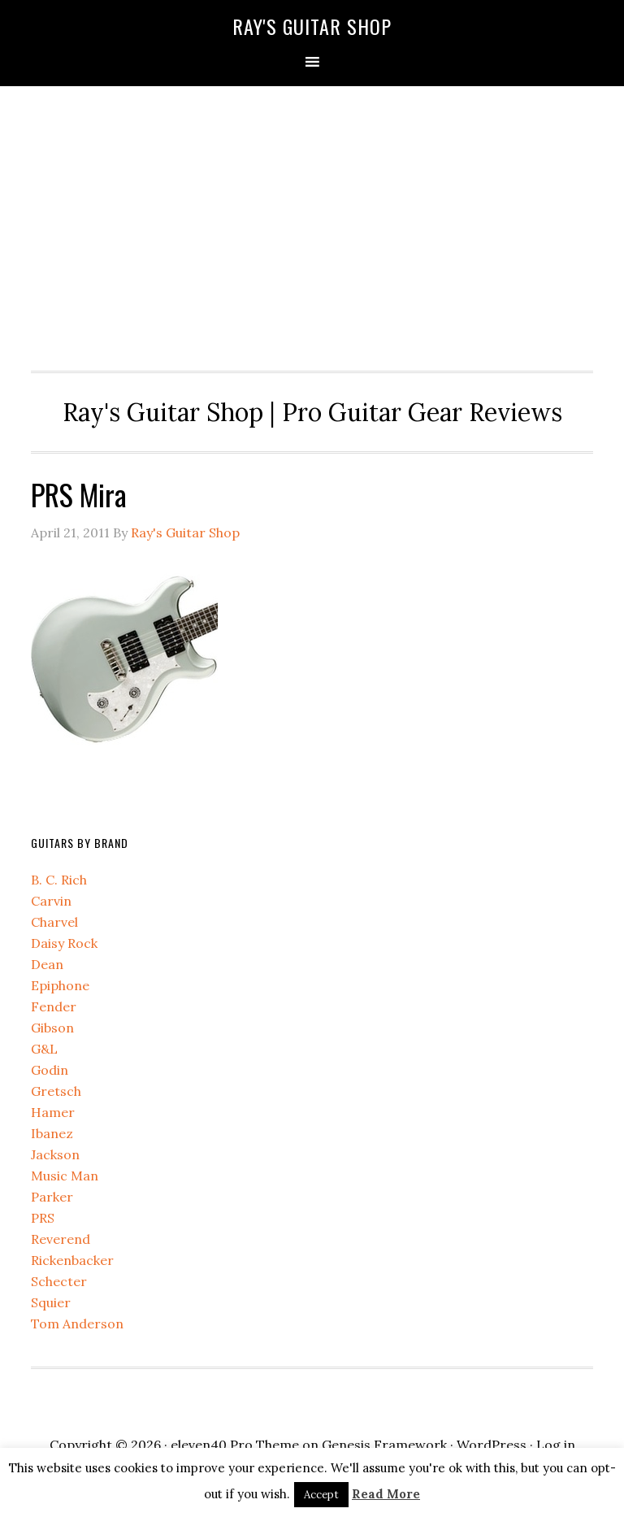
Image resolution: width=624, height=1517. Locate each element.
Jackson (55, 1154)
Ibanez (52, 1133)
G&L (44, 1049)
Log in (555, 1445)
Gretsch (56, 1091)
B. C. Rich (59, 880)
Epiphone (60, 985)
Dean (47, 964)
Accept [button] (321, 1495)
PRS (42, 1218)
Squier (51, 1302)
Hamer (53, 1112)
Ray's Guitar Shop (312, 26)
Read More (386, 1494)
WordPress (491, 1445)
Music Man (64, 1175)
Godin (49, 1070)
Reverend (60, 1239)
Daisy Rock (64, 943)
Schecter (59, 1281)
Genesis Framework (384, 1445)
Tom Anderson (77, 1323)
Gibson (52, 1027)
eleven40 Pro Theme (235, 1445)
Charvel (54, 922)
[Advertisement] (312, 224)
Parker (52, 1197)
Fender (53, 1006)
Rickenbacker (72, 1260)
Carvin (51, 901)
